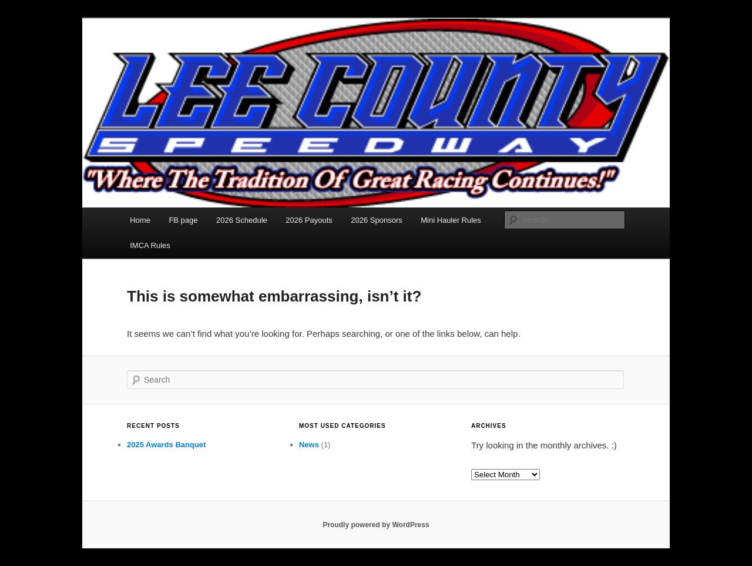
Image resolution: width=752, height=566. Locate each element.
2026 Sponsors (376, 220)
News (309, 444)
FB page (183, 220)
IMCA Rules (150, 245)
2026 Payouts (309, 220)
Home (140, 220)
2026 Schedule (241, 220)
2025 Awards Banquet (166, 444)
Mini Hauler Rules (451, 220)
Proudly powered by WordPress (376, 525)
